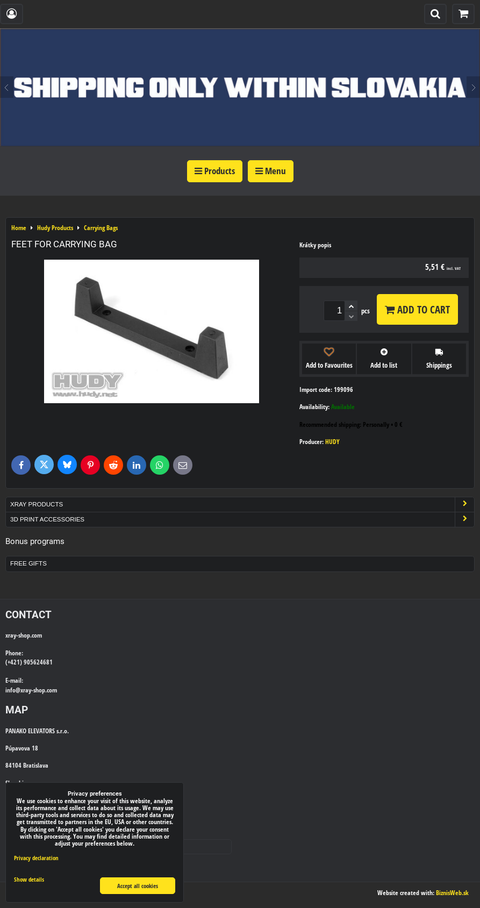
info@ (12, 690)
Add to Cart (417, 309)
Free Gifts (28, 563)
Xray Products (242, 504)
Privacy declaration (36, 858)
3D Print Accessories (242, 519)
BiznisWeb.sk (452, 893)
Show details (29, 879)
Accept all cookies (137, 886)
